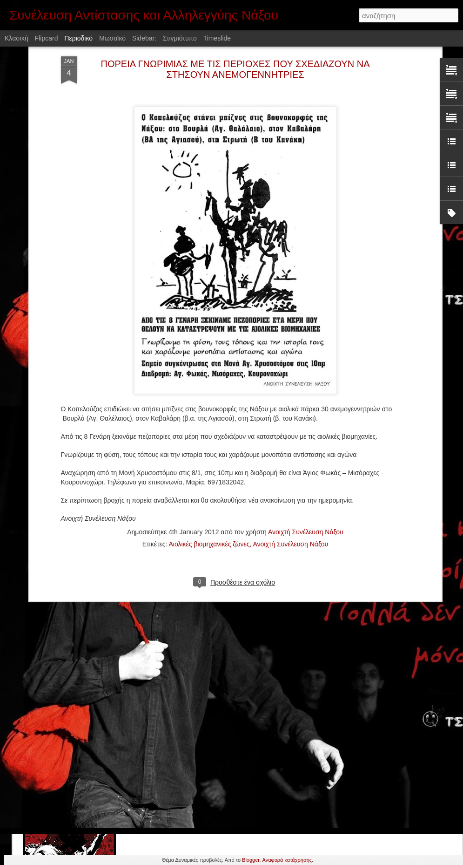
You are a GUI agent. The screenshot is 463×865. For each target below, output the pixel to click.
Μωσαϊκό (112, 38)
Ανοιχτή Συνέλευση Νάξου (305, 451)
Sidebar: (144, 38)
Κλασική (16, 38)
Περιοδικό (78, 38)
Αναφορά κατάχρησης (287, 860)
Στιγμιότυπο (180, 38)
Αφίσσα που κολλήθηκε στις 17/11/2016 (209, 772)
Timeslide (217, 38)
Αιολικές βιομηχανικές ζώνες (208, 463)
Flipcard (46, 38)
